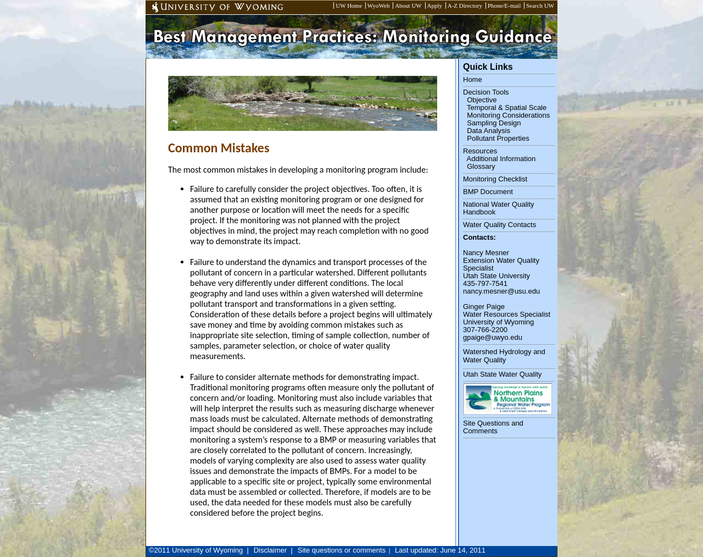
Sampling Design (494, 123)
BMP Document (488, 191)
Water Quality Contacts (499, 224)
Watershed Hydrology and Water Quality (504, 356)
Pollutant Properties (498, 138)
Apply (435, 5)
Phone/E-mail (504, 5)
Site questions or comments (342, 550)
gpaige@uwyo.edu (492, 337)
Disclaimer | (273, 550)
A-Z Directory (465, 5)
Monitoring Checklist (495, 179)
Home (472, 79)
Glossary (481, 166)
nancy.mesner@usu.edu (501, 291)
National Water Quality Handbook (498, 208)
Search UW (540, 5)
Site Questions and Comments (493, 427)
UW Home (349, 5)
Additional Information (501, 159)
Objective (481, 100)
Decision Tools (486, 92)
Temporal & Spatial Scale (506, 107)
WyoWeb (378, 5)
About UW (408, 5)
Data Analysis (488, 130)
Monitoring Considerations (508, 115)
